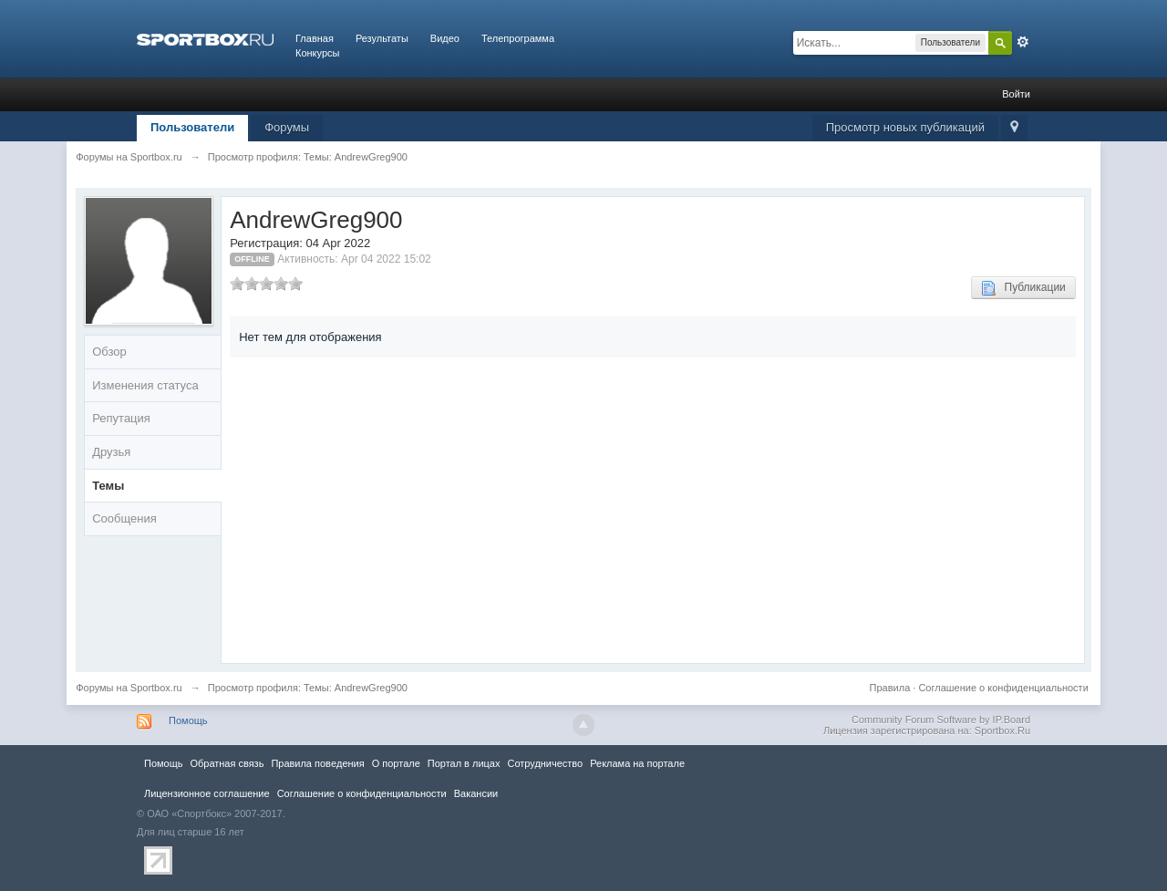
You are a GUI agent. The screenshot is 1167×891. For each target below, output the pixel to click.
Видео (445, 38)
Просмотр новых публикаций (905, 127)
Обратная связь (226, 763)
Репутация (121, 418)
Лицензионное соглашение (207, 793)
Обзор (109, 351)
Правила (890, 687)
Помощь (188, 720)
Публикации (1023, 288)
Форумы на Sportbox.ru (129, 687)
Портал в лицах (464, 763)
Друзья (111, 452)
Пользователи (192, 127)
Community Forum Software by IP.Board (941, 719)
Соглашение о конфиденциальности (1003, 687)
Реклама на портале (637, 763)
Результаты (382, 38)
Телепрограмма (517, 38)
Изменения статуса (145, 385)
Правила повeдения (317, 763)
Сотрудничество (545, 763)
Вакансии (476, 793)
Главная (314, 38)
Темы (108, 485)
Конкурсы (317, 52)
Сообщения (124, 518)
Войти (1016, 93)
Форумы (286, 127)
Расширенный (1023, 42)
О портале (396, 763)
